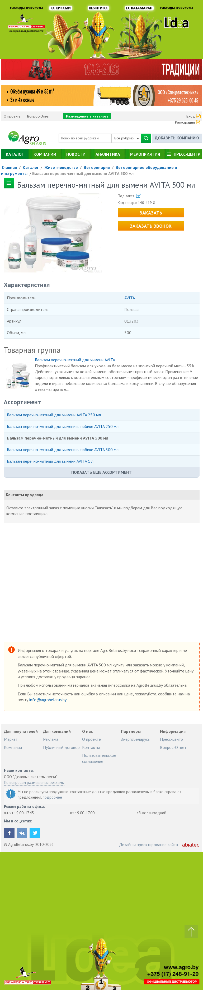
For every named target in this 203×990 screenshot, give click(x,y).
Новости (76, 154)
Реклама (50, 739)
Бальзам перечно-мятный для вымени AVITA (75, 359)
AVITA (129, 297)
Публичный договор (61, 747)
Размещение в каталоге (87, 116)
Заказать (151, 213)
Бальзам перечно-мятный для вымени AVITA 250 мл (54, 414)
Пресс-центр (187, 154)
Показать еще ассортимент (101, 472)
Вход (190, 116)
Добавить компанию (177, 137)
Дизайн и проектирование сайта (148, 844)
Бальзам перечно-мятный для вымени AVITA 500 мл (83, 173)
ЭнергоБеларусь (135, 739)
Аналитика (108, 154)
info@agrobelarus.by (48, 699)
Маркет (11, 739)
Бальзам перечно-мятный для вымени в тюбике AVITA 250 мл (63, 426)
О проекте (12, 116)
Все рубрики (126, 138)
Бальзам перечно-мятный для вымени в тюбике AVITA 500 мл (63, 449)
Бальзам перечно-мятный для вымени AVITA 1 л (50, 461)
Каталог (14, 154)
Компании (45, 154)
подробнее (52, 797)
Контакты (91, 747)
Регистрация (185, 122)
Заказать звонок (151, 226)
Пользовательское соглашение (99, 758)
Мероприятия (145, 154)
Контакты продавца (24, 494)
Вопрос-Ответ (38, 116)
